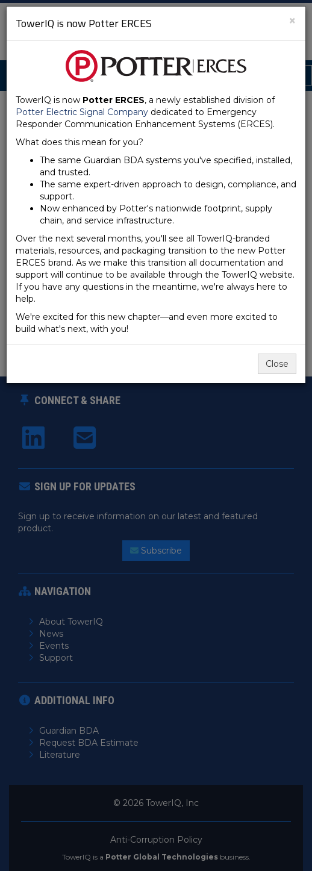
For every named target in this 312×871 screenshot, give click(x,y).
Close (277, 363)
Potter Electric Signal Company (82, 112)
